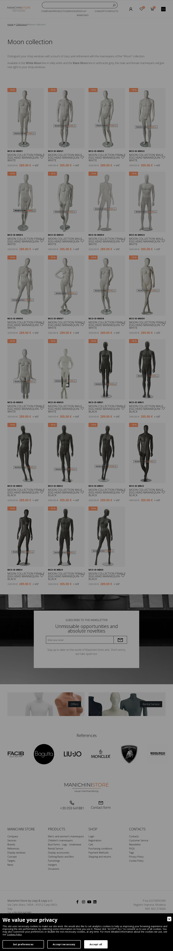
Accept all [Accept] (96, 944)
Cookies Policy (15, 934)
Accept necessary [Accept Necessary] (64, 944)
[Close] (169, 919)
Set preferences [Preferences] (23, 944)
